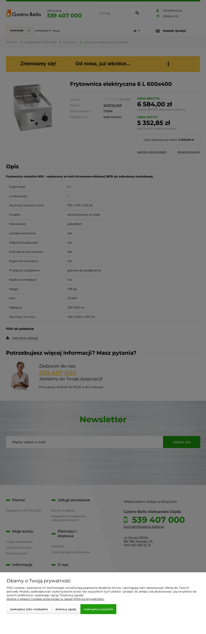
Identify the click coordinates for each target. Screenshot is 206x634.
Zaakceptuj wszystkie (98, 609)
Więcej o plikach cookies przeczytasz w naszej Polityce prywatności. (56, 599)
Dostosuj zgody (65, 609)
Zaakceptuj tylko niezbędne (29, 609)
